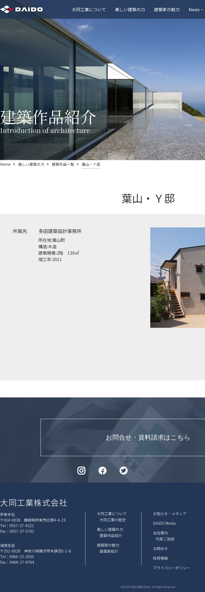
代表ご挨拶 (165, 539)
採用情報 (160, 558)
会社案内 (160, 532)
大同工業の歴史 (113, 519)
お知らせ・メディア (169, 513)
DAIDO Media (164, 523)
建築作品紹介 (111, 535)
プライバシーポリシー (171, 567)
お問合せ (160, 548)
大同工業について (89, 9)
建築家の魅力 (167, 9)
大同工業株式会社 (33, 502)
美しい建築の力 (130, 9)
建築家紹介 (109, 551)
